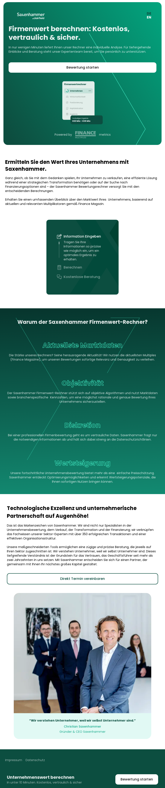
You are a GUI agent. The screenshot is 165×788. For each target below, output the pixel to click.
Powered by (64, 134)
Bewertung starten (82, 67)
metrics (104, 134)
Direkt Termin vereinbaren (82, 578)
